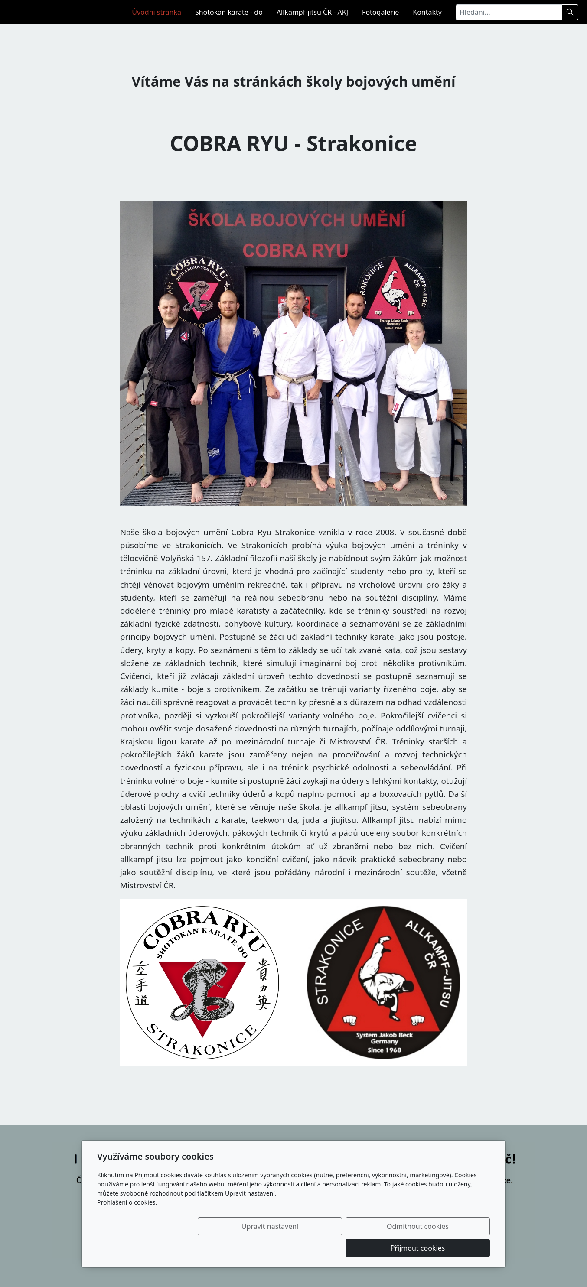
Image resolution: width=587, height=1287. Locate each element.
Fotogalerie (380, 12)
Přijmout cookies (448, 1248)
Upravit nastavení (274, 1248)
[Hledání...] (509, 12)
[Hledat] (570, 12)
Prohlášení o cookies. (127, 1224)
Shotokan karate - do (229, 12)
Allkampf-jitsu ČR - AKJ (312, 12)
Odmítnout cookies (362, 1248)
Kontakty (427, 12)
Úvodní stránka (156, 12)
